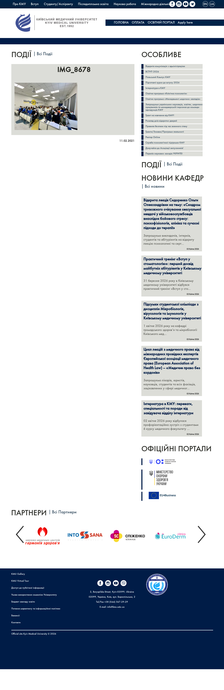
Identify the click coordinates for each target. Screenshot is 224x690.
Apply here (185, 22)
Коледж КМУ (60, 10)
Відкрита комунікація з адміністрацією (168, 66)
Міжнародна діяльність (157, 4)
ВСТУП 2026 (153, 72)
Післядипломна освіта (93, 4)
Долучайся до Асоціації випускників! (167, 162)
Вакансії (15, 636)
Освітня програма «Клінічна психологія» (170, 97)
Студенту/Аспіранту (58, 4)
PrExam (79, 10)
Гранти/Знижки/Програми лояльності (168, 143)
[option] (46, 555)
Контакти (16, 643)
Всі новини (154, 201)
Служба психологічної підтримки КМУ (168, 156)
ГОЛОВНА (121, 22)
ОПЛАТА (138, 22)
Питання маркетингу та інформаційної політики (35, 629)
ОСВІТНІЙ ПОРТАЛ (161, 22)
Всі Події (44, 54)
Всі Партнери (64, 533)
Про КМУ (19, 4)
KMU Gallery (18, 595)
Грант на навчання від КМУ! (162, 125)
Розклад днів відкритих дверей (164, 131)
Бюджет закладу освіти (23, 622)
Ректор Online (154, 149)
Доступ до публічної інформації (27, 608)
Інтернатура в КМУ (157, 91)
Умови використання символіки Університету (34, 615)
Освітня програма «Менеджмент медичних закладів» (171, 105)
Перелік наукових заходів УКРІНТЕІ (167, 168)
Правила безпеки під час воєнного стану (170, 137)
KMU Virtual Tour (20, 602)
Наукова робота (125, 4)
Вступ (35, 4)
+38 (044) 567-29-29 (116, 623)
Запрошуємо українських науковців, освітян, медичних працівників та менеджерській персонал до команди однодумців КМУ (172, 116)
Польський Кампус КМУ (29, 10)
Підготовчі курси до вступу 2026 (165, 85)
